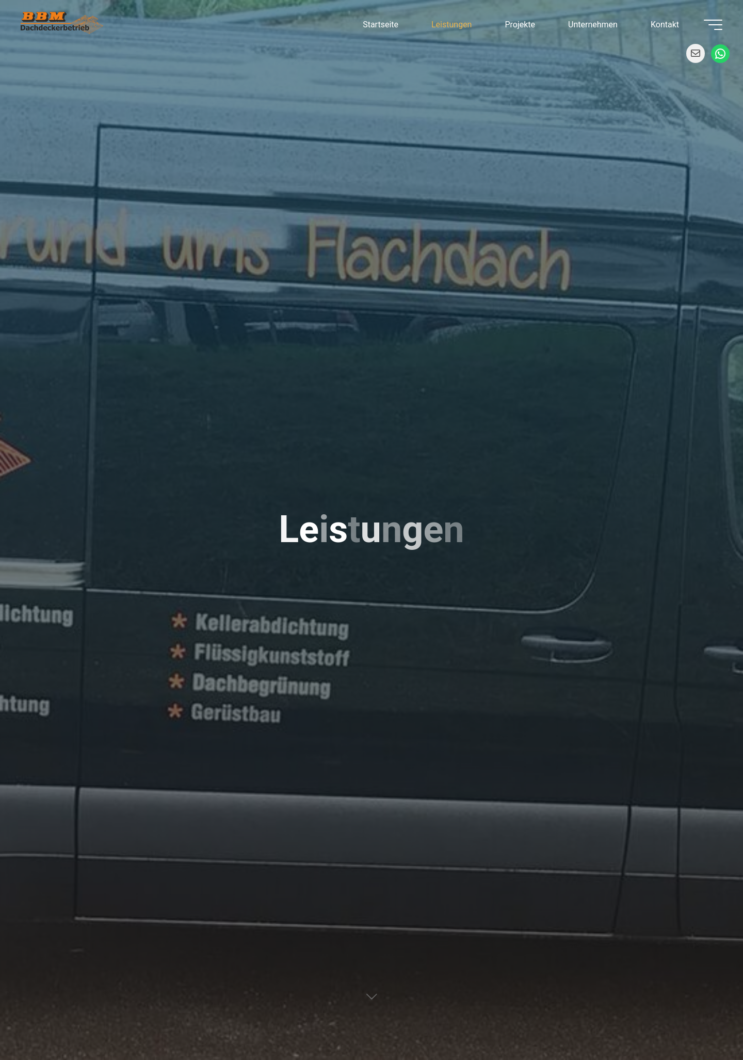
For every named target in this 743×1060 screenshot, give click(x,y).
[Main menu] (713, 25)
